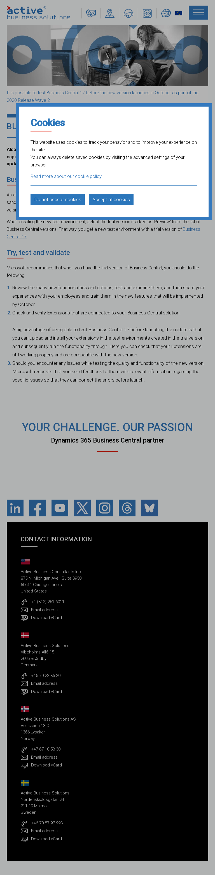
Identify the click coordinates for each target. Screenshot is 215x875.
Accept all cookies (111, 199)
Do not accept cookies (57, 199)
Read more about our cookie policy (66, 176)
